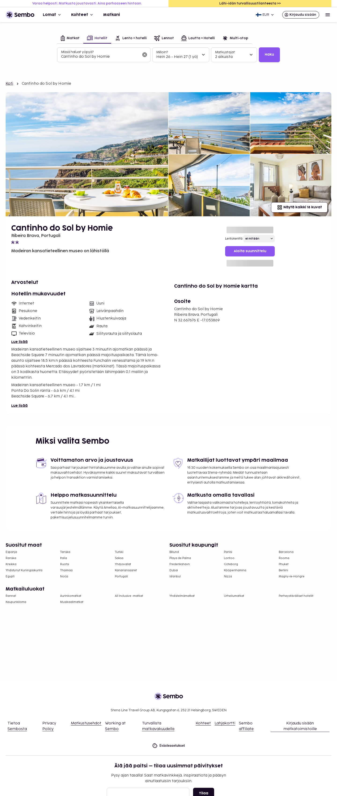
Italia (63, 558)
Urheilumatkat (234, 596)
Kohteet (82, 14)
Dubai (173, 570)
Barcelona (286, 552)
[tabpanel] (168, 54)
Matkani (111, 15)
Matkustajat (225, 52)
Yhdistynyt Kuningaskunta (24, 570)
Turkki (119, 552)
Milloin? (162, 52)
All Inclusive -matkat (129, 596)
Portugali (121, 576)
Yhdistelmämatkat (182, 596)
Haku (269, 54)
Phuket (284, 564)
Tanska (65, 552)
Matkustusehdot (86, 723)
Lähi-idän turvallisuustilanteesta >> (250, 3)
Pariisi (228, 552)
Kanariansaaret (126, 570)
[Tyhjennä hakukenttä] (144, 54)
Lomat (52, 14)
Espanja (11, 552)
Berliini (283, 570)
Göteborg (231, 564)
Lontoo (229, 558)
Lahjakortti (225, 723)
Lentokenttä (233, 238)
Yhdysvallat (123, 564)
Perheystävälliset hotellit (296, 596)
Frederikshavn (179, 564)
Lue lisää (19, 341)
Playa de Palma (180, 558)
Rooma (284, 558)
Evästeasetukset (168, 745)
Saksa (119, 558)
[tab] (70, 39)
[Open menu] (327, 15)
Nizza (228, 576)
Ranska (11, 558)
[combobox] (100, 56)
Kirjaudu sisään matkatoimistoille (300, 726)
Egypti (10, 576)
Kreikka (11, 564)
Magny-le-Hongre (291, 576)
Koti (9, 83)
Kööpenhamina (235, 570)
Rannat (11, 596)
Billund (174, 552)
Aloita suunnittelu (250, 251)
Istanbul (175, 576)
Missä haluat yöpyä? (77, 52)
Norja (64, 576)
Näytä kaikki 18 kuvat (299, 207)
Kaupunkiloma (16, 602)
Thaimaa (66, 570)
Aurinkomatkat (70, 596)
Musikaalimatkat (71, 602)
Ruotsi (64, 564)
